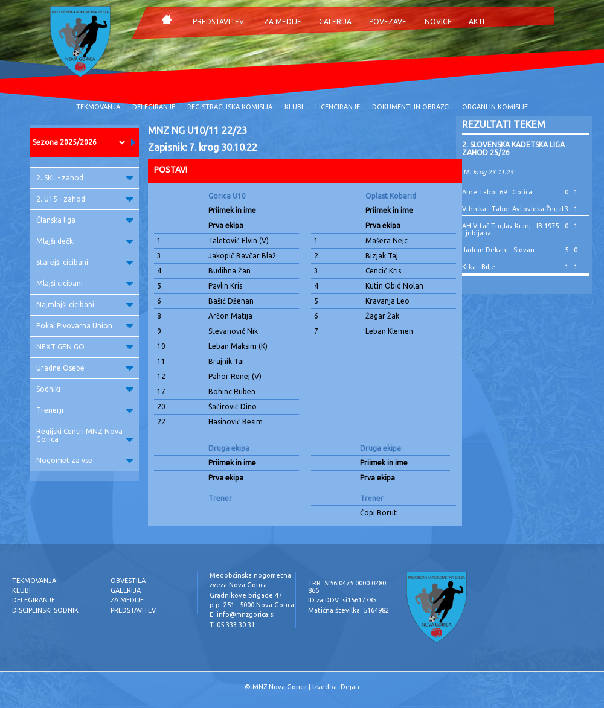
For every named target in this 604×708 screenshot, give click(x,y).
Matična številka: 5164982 (348, 610)
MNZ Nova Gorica (279, 686)
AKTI (476, 21)
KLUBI (293, 106)
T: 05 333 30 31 (232, 624)
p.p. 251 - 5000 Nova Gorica (252, 604)
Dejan (350, 686)
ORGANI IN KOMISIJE (495, 106)
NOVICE (438, 21)
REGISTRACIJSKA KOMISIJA (229, 106)
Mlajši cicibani (84, 283)
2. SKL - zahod (84, 178)
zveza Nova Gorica (238, 584)
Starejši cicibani (84, 262)
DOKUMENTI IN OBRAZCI (411, 106)
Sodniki (84, 389)
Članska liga (84, 220)
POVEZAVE (387, 21)
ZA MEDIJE (282, 21)
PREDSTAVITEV (218, 21)
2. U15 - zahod (84, 199)
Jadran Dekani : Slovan (498, 250)
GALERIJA (335, 21)
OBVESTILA (128, 580)
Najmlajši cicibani (84, 304)
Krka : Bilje (478, 266)
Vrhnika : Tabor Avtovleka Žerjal (513, 208)
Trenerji (84, 410)
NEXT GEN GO (84, 347)
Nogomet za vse (84, 460)
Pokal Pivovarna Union (84, 326)
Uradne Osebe (84, 368)
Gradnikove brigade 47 (246, 595)
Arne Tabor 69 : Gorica (497, 192)
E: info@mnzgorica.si (242, 614)
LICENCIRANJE (337, 106)
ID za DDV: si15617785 (342, 600)
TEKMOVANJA (98, 106)
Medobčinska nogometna (250, 575)
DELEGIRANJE (153, 106)
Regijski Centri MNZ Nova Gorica (84, 435)
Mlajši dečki (84, 241)
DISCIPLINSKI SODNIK (45, 610)
